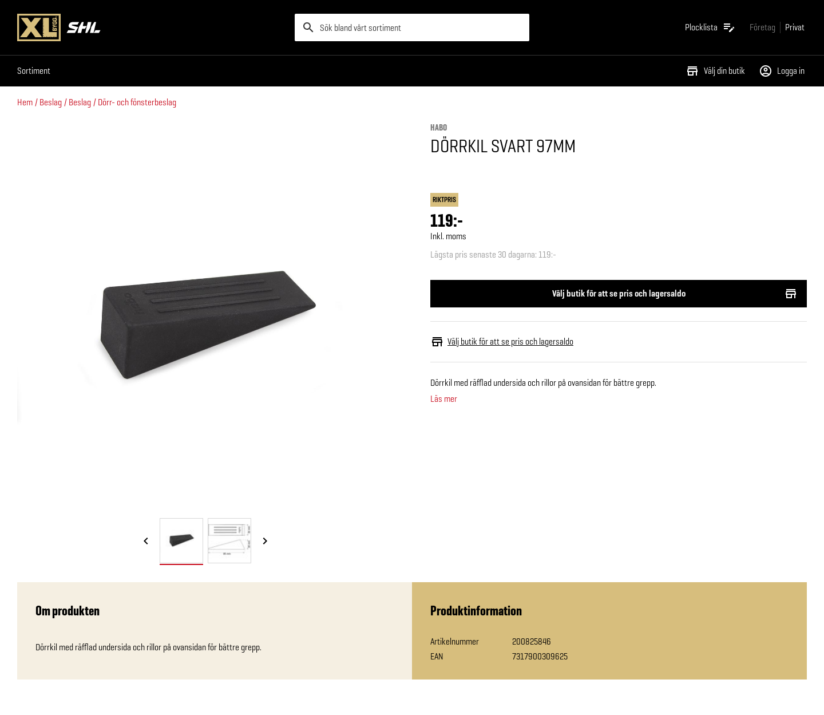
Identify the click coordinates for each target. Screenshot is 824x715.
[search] (412, 27)
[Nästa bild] (265, 541)
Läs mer (443, 399)
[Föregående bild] (146, 541)
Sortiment (33, 71)
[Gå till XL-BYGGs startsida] (151, 27)
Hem (25, 102)
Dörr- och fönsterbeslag (137, 102)
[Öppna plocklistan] (710, 27)
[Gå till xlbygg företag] (762, 27)
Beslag (50, 102)
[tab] (181, 540)
